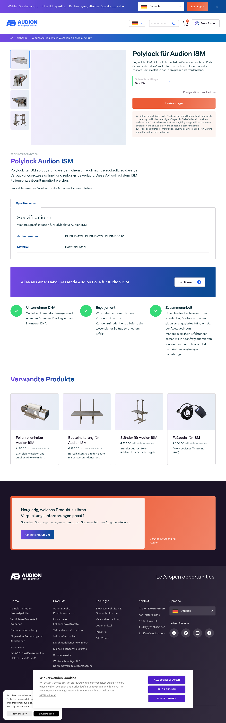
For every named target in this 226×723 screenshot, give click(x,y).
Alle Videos (102, 638)
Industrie (101, 632)
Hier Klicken (189, 282)
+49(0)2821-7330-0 (153, 627)
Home (14, 601)
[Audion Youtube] (197, 633)
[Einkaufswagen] (185, 23)
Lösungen (102, 601)
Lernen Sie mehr (47, 695)
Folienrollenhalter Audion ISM (29, 440)
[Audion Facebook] (209, 633)
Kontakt (144, 601)
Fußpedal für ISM (186, 437)
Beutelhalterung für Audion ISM (83, 440)
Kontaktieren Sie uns (37, 534)
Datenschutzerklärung (23, 630)
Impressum (17, 647)
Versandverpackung (108, 619)
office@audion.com (153, 633)
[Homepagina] (11, 38)
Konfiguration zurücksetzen (199, 92)
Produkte (59, 601)
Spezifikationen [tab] (26, 203)
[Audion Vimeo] (185, 633)
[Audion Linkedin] (174, 633)
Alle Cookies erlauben (167, 680)
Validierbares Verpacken (68, 630)
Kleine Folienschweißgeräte (70, 649)
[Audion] (22, 23)
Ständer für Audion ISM (138, 437)
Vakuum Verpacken (65, 636)
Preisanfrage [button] (174, 103)
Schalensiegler (62, 655)
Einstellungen (167, 698)
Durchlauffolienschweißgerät (70, 642)
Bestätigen (197, 6)
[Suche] (173, 23)
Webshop (22, 38)
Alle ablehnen (167, 689)
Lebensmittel (104, 625)
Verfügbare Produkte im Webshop (51, 38)
